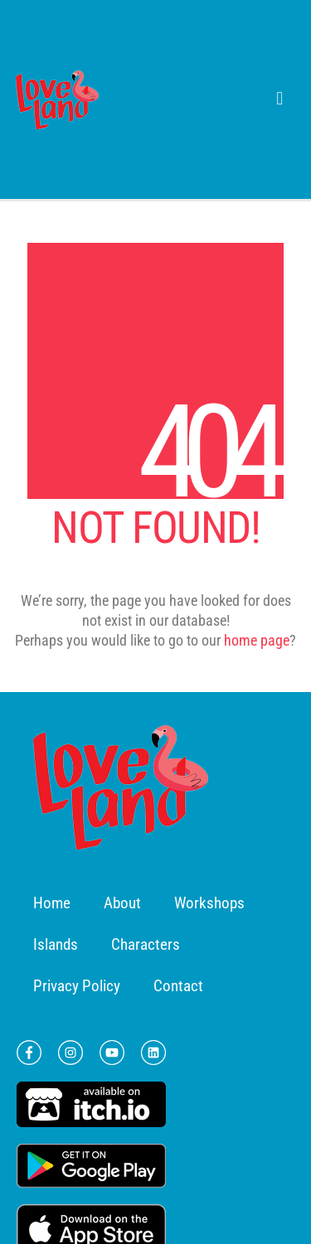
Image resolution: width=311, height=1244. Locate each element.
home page (256, 640)
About (122, 902)
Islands (55, 944)
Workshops (209, 902)
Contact (178, 985)
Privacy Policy (76, 985)
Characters (145, 944)
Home (51, 902)
